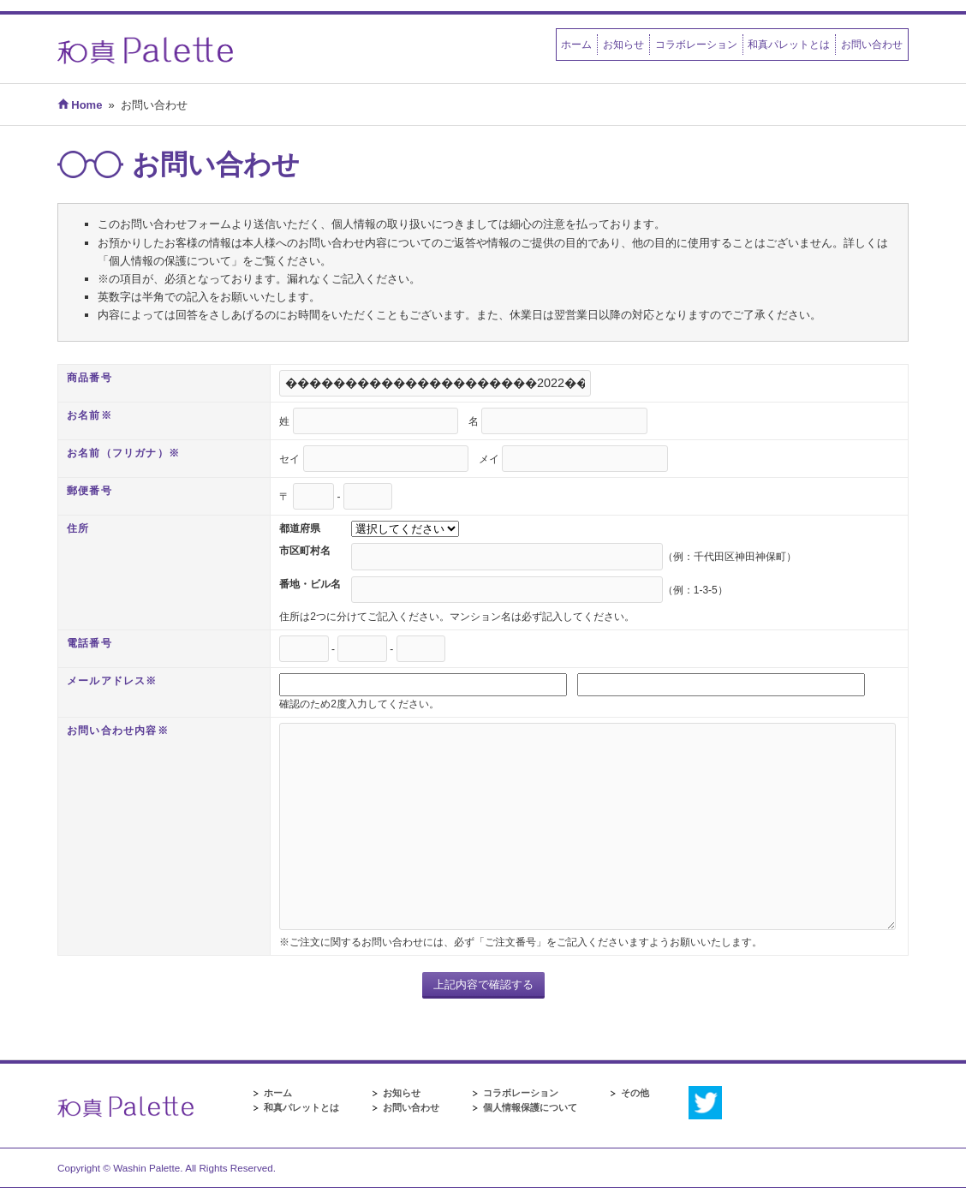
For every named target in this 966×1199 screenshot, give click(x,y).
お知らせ (623, 44)
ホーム (576, 44)
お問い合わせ (872, 44)
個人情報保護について (530, 1107)
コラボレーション (696, 44)
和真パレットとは (789, 44)
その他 (635, 1093)
